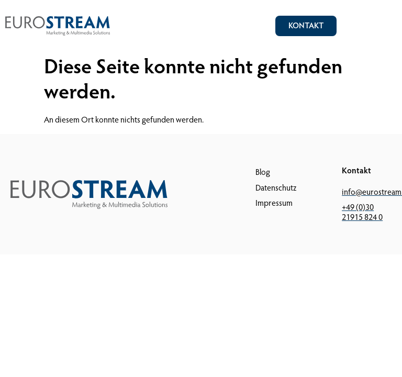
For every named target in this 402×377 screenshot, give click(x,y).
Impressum (274, 203)
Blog (262, 173)
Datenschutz (275, 188)
